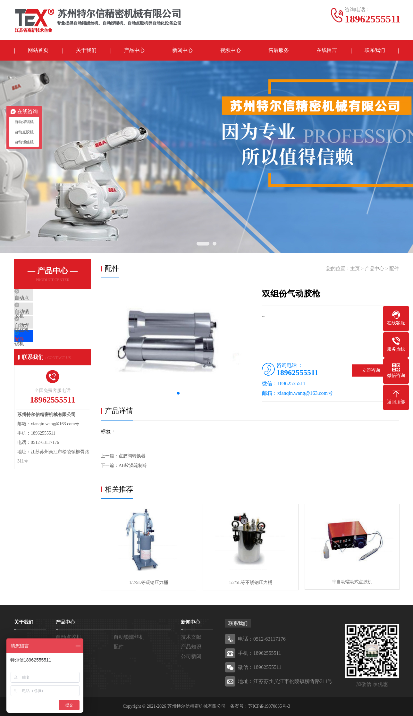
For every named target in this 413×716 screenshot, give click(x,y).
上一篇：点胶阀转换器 (123, 456)
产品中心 (134, 50)
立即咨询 (371, 370)
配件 (34, 355)
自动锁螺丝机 (43, 317)
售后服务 (278, 50)
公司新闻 (191, 656)
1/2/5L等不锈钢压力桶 (249, 582)
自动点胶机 (41, 298)
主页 (355, 268)
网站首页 (38, 50)
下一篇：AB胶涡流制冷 (124, 465)
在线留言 (326, 50)
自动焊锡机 (41, 336)
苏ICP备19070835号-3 (269, 706)
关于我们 (86, 50)
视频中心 (230, 50)
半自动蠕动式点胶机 (351, 582)
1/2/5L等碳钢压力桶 (148, 582)
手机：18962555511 (259, 653)
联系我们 (375, 50)
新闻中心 (182, 50)
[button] (178, 393)
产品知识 (191, 646)
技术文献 (191, 637)
